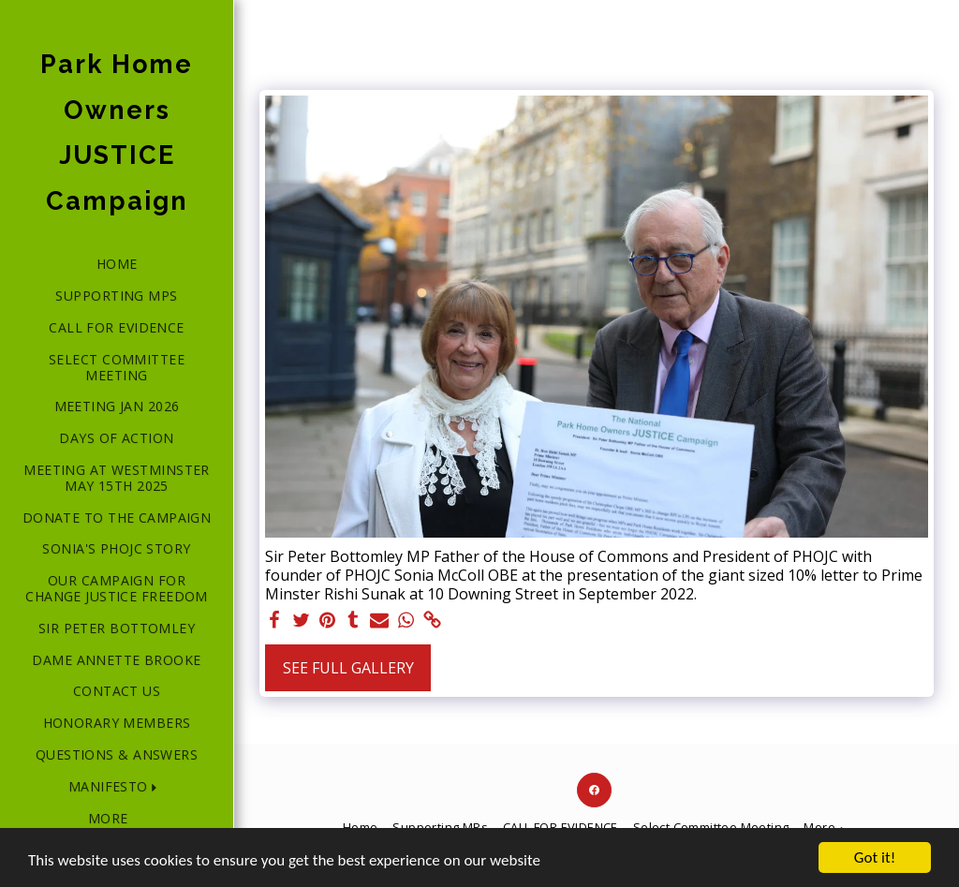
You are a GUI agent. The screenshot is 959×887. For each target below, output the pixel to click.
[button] (116, 787)
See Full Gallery (348, 668)
